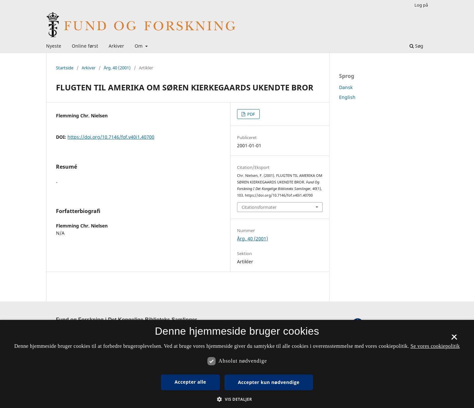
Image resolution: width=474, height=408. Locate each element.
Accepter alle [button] (190, 382)
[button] (237, 399)
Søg (416, 46)
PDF (250, 114)
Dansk (346, 87)
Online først (85, 46)
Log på (421, 5)
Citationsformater (259, 207)
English (347, 97)
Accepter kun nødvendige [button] (269, 382)
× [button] (454, 339)
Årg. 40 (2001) (117, 68)
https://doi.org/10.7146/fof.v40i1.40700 (110, 137)
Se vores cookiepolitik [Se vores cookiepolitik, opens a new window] (435, 346)
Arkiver (116, 46)
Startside (64, 68)
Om (139, 46)
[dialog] (237, 364)
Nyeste (53, 46)
